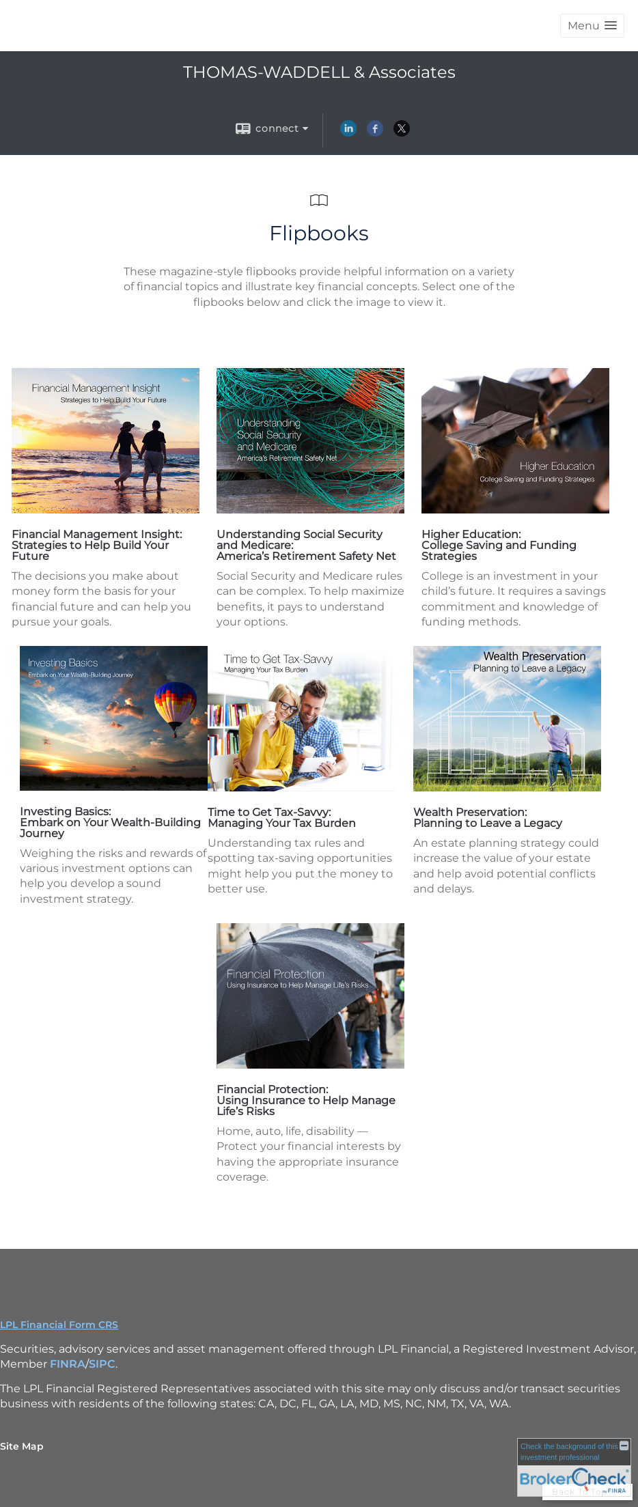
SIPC (102, 1363)
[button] (592, 26)
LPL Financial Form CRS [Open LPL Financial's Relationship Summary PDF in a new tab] (59, 1325)
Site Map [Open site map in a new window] (22, 1446)
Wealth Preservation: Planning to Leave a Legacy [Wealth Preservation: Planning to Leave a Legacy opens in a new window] (487, 818)
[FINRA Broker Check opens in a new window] (574, 1467)
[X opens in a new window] (401, 133)
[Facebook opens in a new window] (375, 133)
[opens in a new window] (105, 509)
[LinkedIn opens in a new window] (348, 133)
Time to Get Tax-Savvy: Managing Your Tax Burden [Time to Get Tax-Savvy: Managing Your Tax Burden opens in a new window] (282, 818)
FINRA (67, 1363)
